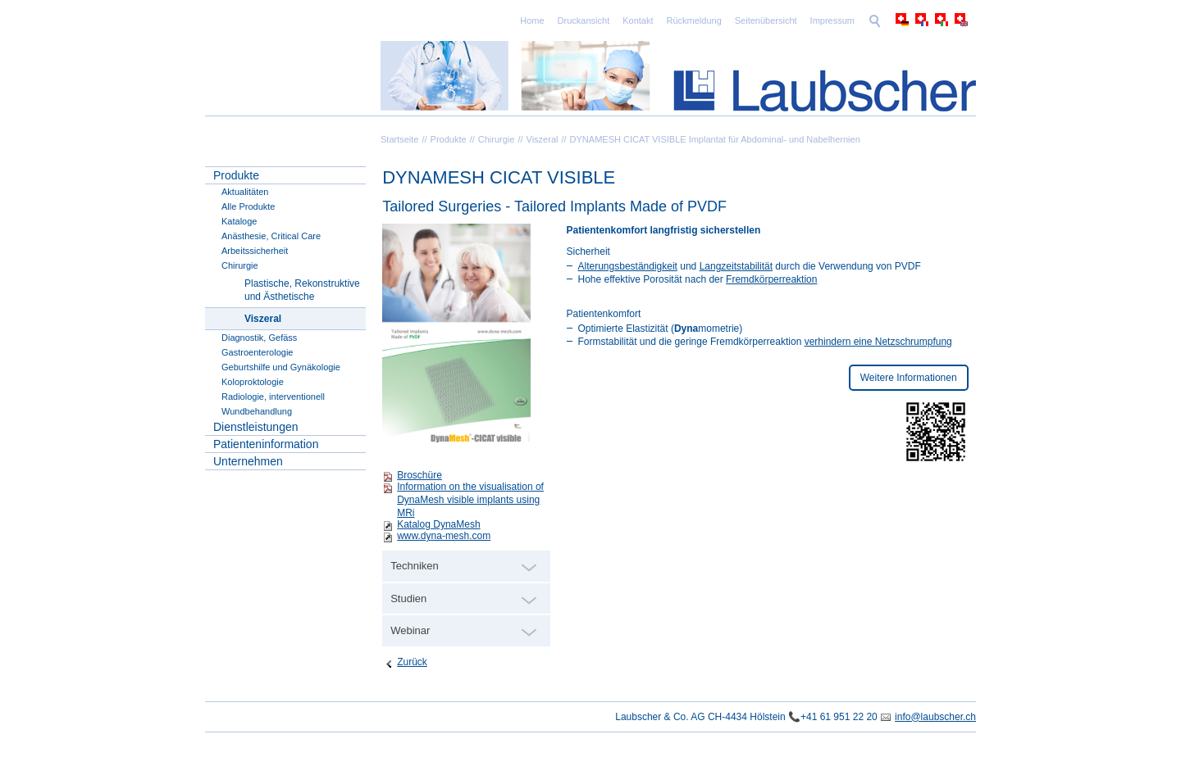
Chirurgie (496, 139)
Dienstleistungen (256, 426)
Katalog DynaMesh (438, 524)
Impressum (832, 20)
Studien (408, 598)
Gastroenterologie (257, 352)
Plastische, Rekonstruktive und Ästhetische (302, 290)
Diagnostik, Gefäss (259, 337)
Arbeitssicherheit (254, 251)
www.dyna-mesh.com (443, 536)
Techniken (414, 566)
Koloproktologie (252, 382)
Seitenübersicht (766, 20)
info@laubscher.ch (935, 717)
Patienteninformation (265, 444)
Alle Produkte (248, 206)
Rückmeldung (694, 20)
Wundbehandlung (256, 411)
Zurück (412, 662)
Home (532, 20)
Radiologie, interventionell (273, 396)
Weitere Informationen (908, 377)
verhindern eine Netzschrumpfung (878, 341)
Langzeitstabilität (736, 266)
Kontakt (637, 20)
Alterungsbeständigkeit (627, 266)
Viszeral (543, 139)
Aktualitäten (244, 192)
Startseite (399, 139)
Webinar (410, 630)
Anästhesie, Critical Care (271, 236)
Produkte (449, 139)
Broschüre (419, 475)
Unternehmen (248, 461)
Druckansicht (584, 20)
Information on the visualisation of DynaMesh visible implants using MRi (470, 500)
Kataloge (239, 221)
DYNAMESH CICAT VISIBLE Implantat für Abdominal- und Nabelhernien (715, 139)
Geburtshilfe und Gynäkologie (280, 367)
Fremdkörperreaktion (771, 279)
